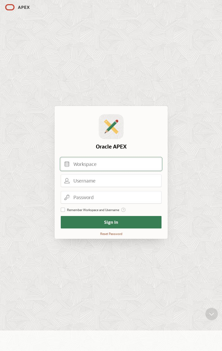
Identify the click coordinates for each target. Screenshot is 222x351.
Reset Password (111, 234)
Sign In (111, 222)
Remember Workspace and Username (93, 210)
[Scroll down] (211, 317)
